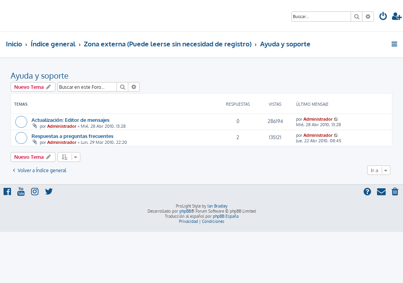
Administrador (61, 126)
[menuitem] (383, 17)
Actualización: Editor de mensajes (70, 119)
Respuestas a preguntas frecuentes (72, 135)
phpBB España (225, 216)
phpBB (185, 211)
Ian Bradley (217, 206)
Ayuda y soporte (39, 75)
